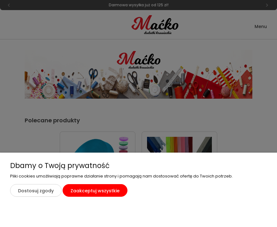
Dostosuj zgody (36, 191)
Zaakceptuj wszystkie (95, 191)
